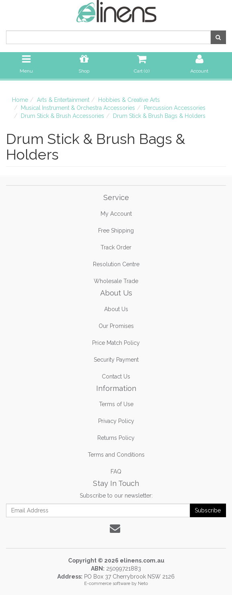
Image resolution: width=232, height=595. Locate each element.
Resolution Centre (116, 264)
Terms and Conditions (116, 454)
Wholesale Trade (116, 281)
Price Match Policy (116, 343)
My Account (116, 213)
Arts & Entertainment (63, 100)
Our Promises (116, 326)
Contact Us (116, 376)
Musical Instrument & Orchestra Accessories (78, 108)
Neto (143, 583)
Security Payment (116, 359)
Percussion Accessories (175, 108)
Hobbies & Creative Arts (129, 100)
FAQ (116, 471)
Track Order (116, 247)
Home (20, 100)
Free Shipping (116, 230)
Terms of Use (116, 404)
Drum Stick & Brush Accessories (62, 116)
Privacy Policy (116, 421)
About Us (116, 309)
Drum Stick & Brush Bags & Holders (159, 116)
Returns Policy (116, 438)
